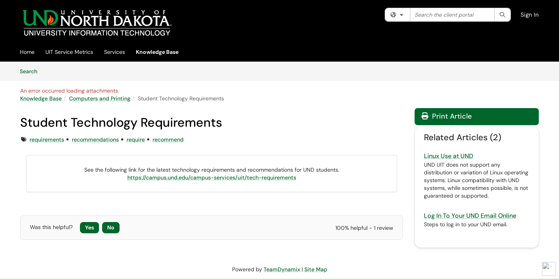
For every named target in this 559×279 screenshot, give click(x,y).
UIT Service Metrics (69, 51)
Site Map (315, 269)
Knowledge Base (157, 51)
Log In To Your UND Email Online (470, 216)
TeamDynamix (282, 269)
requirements (47, 139)
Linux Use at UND (448, 156)
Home (27, 51)
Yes (89, 227)
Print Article (447, 116)
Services (114, 51)
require (136, 139)
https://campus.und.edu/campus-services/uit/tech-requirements (211, 177)
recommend (168, 139)
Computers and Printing (99, 98)
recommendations (95, 139)
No (111, 227)
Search (31, 71)
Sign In (530, 15)
